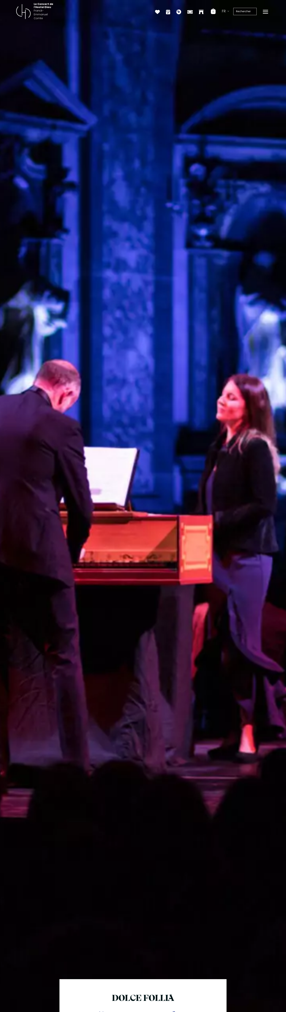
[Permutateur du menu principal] (265, 11)
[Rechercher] (255, 10)
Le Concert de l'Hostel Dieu (52, 9)
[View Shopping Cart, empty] (214, 11)
